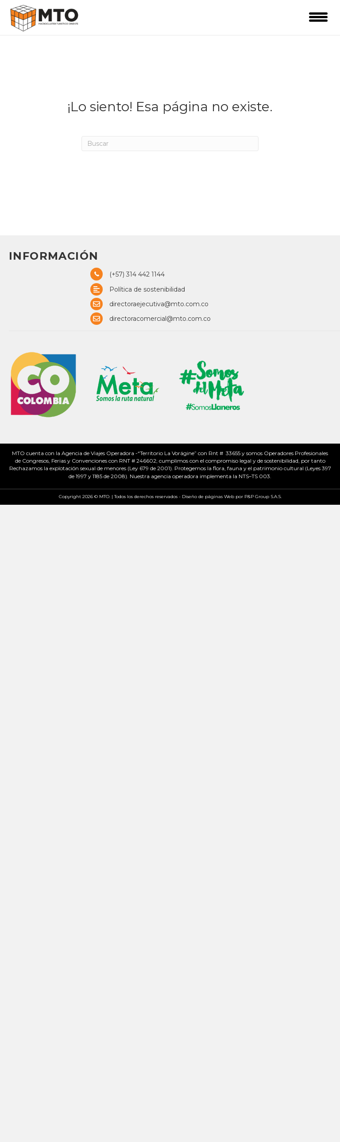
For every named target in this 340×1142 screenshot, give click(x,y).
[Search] (170, 143)
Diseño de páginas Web (209, 496)
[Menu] (318, 16)
